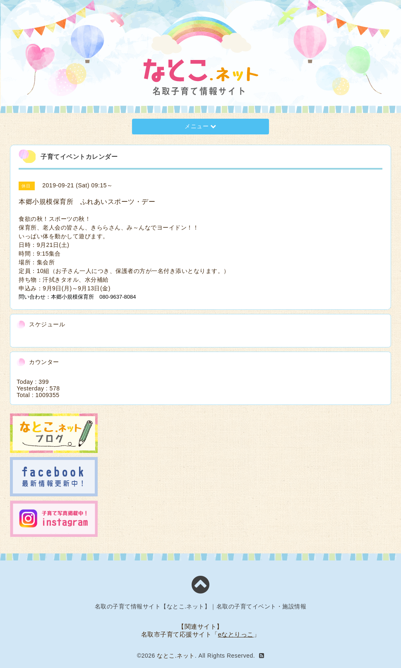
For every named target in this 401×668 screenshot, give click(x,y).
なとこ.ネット (175, 655)
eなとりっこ (236, 634)
